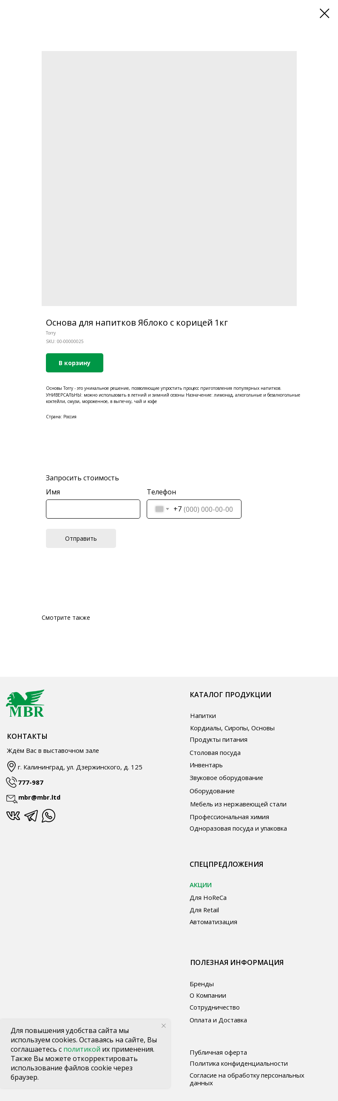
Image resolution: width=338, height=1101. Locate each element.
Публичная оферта (218, 1052)
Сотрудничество (215, 1007)
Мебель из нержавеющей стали (238, 804)
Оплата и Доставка (218, 1020)
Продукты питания (218, 739)
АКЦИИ (201, 884)
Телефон (161, 492)
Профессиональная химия (229, 816)
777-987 (30, 782)
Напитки (203, 715)
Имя (53, 492)
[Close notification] (163, 1026)
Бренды (202, 983)
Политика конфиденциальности (239, 1063)
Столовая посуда (215, 752)
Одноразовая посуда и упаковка (238, 828)
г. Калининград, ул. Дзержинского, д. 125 (80, 767)
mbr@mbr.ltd (39, 797)
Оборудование (212, 790)
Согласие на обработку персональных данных (247, 1079)
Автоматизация (213, 921)
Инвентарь (206, 764)
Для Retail (204, 909)
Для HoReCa (208, 897)
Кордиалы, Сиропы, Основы (232, 728)
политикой (82, 1049)
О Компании (208, 995)
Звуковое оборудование (226, 777)
